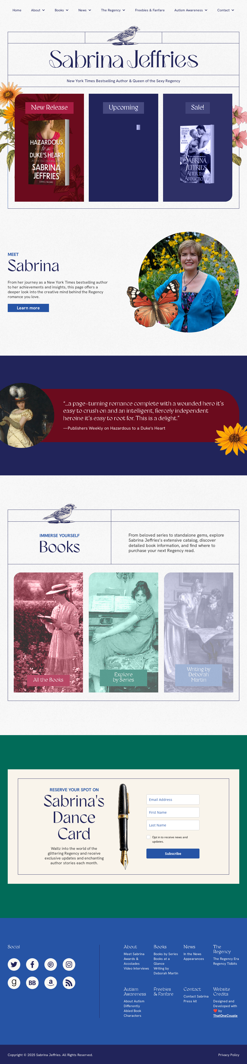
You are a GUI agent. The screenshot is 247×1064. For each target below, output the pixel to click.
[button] (38, 10)
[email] (172, 799)
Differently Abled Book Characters (132, 1011)
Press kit (190, 1001)
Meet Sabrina (134, 954)
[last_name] (172, 825)
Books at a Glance (162, 961)
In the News (192, 954)
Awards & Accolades (132, 961)
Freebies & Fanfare (150, 10)
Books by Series (166, 954)
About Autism (134, 1001)
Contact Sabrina (196, 996)
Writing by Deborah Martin (166, 970)
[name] (172, 812)
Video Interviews (136, 968)
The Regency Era (226, 959)
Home (17, 10)
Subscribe (173, 853)
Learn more (28, 308)
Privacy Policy (228, 1055)
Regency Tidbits (225, 963)
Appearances (194, 959)
